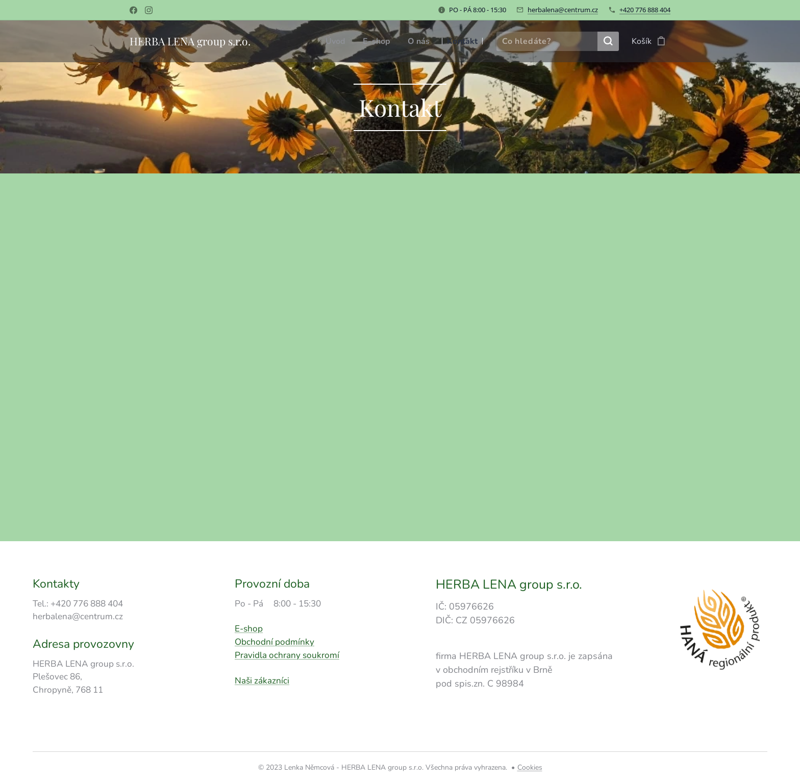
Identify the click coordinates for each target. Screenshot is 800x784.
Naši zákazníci (262, 680)
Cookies (529, 767)
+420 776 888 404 (644, 9)
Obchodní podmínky (274, 642)
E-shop (249, 629)
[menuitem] (336, 41)
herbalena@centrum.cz (563, 9)
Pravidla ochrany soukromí (287, 655)
